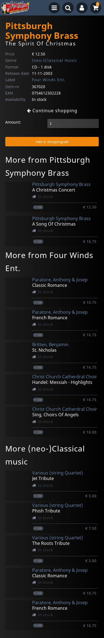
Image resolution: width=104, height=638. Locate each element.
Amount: (13, 122)
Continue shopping (52, 111)
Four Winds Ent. (48, 79)
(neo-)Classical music (54, 60)
